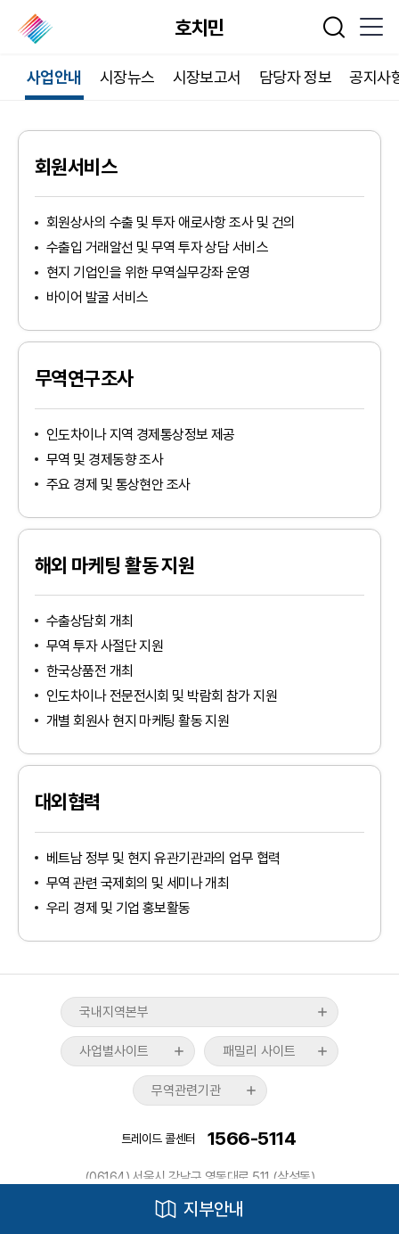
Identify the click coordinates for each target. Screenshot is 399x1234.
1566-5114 (252, 1138)
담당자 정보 (295, 77)
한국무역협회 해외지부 (37, 28)
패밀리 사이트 (259, 1051)
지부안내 (213, 1209)
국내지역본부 (114, 1012)
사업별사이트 (114, 1051)
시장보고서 (207, 77)
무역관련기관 (186, 1090)
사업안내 (54, 77)
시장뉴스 (127, 77)
